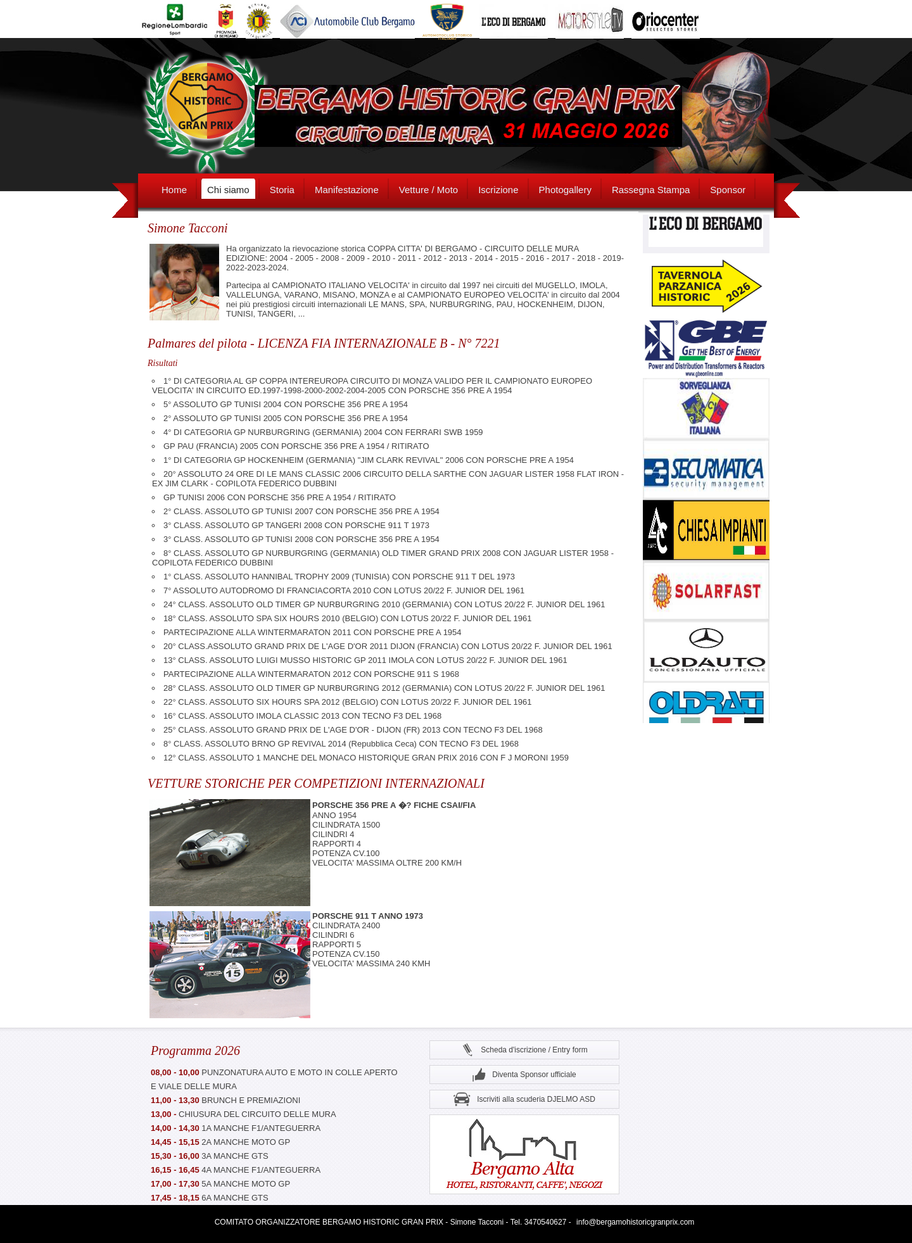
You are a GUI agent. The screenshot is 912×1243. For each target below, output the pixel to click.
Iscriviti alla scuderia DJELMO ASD (524, 1099)
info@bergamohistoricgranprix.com (635, 1222)
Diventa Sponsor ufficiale (524, 1075)
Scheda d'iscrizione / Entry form (524, 1050)
